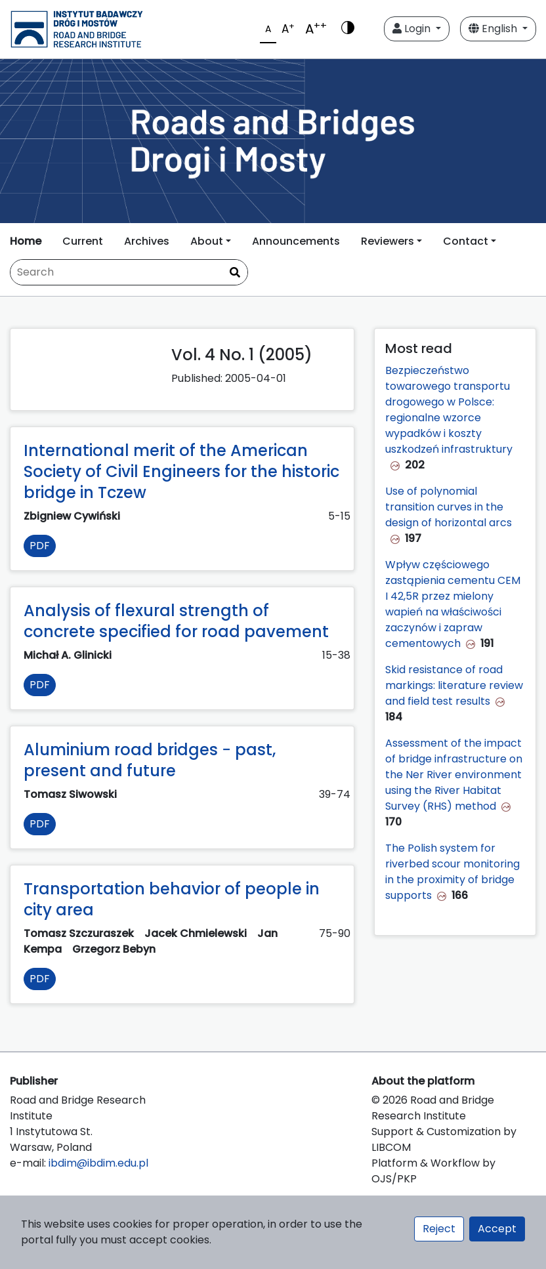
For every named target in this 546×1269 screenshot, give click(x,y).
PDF (40, 545)
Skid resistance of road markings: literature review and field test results (454, 685)
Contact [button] (465, 241)
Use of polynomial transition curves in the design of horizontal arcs (448, 507)
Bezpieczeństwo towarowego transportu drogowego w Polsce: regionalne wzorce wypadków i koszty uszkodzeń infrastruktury (449, 410)
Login (412, 28)
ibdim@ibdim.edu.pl (98, 1163)
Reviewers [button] (387, 241)
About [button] (206, 241)
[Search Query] (128, 272)
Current (82, 241)
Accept (497, 1228)
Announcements (296, 241)
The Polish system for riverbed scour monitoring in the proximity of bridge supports (452, 872)
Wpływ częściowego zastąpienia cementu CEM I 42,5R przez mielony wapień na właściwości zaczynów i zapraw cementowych (452, 604)
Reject (439, 1228)
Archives (146, 241)
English (494, 28)
